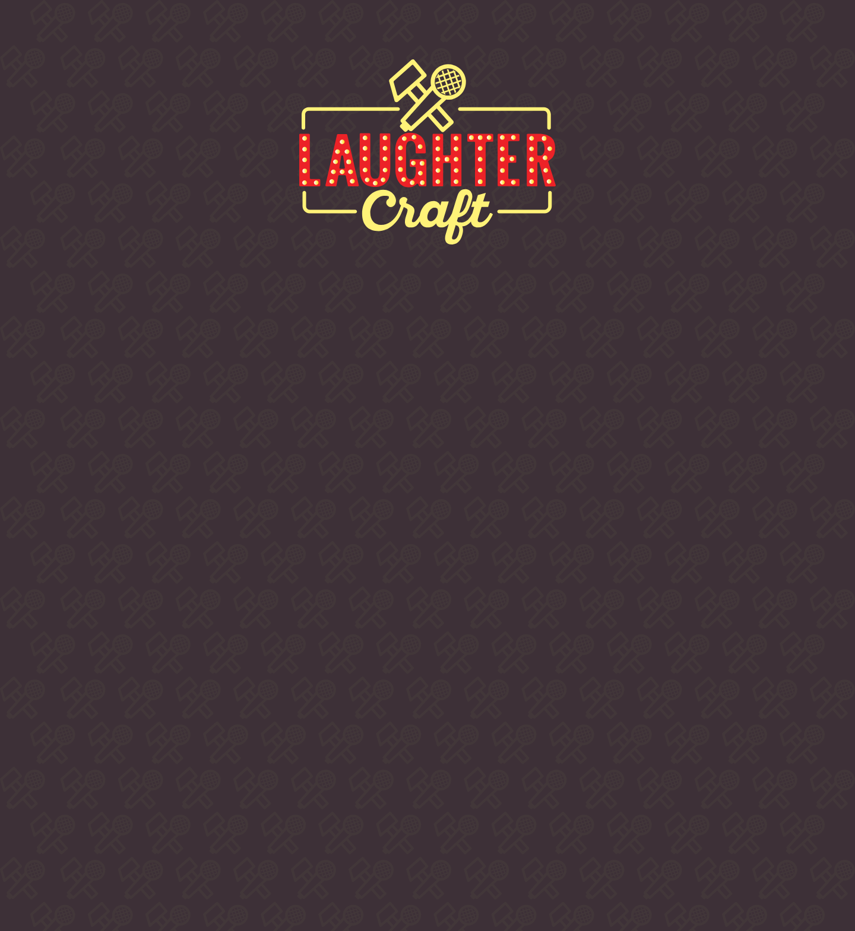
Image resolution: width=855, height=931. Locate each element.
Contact (611, 30)
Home (55, 30)
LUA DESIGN (637, 874)
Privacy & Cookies (603, 848)
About (145, 30)
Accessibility (681, 848)
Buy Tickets (260, 30)
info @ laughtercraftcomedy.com (637, 796)
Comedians (392, 30)
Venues (506, 30)
